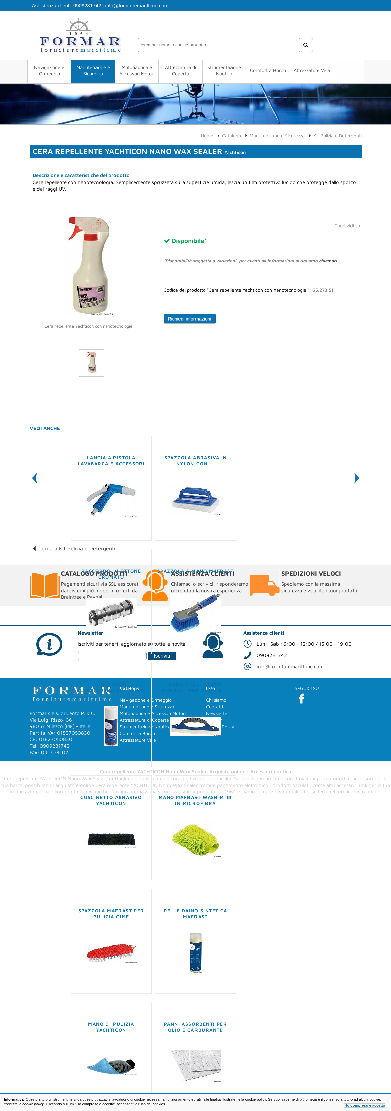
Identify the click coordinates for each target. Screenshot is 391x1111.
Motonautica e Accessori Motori (137, 70)
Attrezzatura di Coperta (180, 70)
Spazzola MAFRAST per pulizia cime (111, 913)
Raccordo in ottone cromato (111, 574)
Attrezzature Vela (310, 70)
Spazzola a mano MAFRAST (195, 571)
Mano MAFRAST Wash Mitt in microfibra (195, 800)
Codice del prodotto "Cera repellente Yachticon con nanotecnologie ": (249, 290)
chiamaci (328, 260)
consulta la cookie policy (24, 1104)
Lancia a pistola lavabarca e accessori (111, 460)
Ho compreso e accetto (364, 1105)
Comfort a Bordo (267, 70)
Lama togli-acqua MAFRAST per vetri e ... (195, 687)
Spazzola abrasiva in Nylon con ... (195, 460)
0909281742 (87, 5)
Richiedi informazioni (189, 318)
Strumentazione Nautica (224, 70)
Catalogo (231, 135)
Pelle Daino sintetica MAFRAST (195, 913)
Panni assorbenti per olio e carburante (195, 1027)
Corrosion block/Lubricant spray (111, 687)
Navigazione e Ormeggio (51, 70)
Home (207, 135)
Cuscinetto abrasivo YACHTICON (111, 800)
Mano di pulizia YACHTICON (111, 1027)
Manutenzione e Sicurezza (94, 70)
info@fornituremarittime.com (137, 5)
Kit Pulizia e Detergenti (337, 135)
